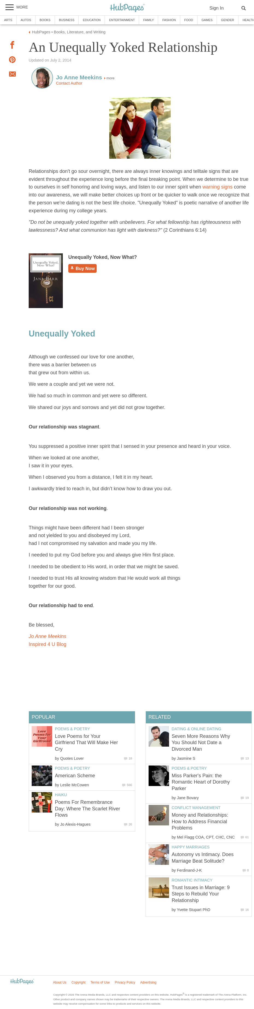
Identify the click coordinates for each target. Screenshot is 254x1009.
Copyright (78, 982)
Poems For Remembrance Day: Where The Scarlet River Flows (87, 808)
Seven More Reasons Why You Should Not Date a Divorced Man (201, 742)
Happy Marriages (191, 847)
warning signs (218, 187)
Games (207, 20)
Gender (227, 20)
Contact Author (69, 83)
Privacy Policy (125, 982)
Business (67, 20)
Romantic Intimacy (192, 880)
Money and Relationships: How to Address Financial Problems (200, 821)
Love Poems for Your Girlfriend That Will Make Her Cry (86, 742)
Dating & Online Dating (196, 729)
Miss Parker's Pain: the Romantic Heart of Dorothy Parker (201, 782)
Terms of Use (100, 982)
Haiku (61, 795)
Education (92, 20)
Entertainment (122, 20)
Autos (26, 20)
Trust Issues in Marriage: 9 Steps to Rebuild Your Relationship (201, 894)
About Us (59, 982)
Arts (8, 20)
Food (188, 20)
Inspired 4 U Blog (47, 644)
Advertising (148, 982)
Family (148, 20)
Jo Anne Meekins (47, 636)
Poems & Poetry (189, 768)
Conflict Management (196, 807)
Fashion (169, 20)
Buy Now (82, 268)
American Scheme (75, 775)
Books (45, 20)
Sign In (216, 8)
